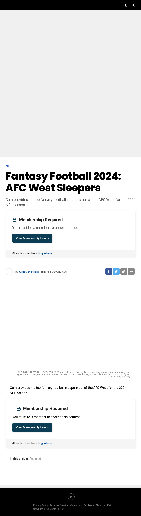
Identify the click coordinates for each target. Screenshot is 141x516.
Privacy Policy (40, 505)
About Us (100, 505)
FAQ (109, 505)
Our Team (89, 505)
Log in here (45, 253)
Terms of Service (59, 505)
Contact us (76, 505)
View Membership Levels (32, 238)
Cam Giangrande (29, 271)
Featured (35, 458)
